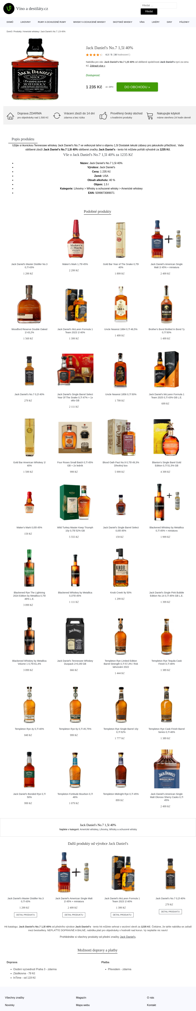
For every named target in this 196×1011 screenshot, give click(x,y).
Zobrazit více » (97, 65)
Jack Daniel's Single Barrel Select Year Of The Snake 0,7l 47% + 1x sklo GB (75, 397)
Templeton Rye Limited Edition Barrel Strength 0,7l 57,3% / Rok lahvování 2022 (121, 663)
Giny (169, 22)
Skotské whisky (122, 22)
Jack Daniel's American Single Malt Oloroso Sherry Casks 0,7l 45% (166, 797)
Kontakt (151, 1005)
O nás (150, 997)
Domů (10, 22)
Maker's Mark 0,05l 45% (29, 527)
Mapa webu (83, 1005)
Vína (142, 22)
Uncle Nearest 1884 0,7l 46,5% (120, 329)
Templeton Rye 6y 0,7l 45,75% (75, 729)
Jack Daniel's (167, 62)
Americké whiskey (31, 31)
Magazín (81, 997)
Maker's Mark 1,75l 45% (75, 264)
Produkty (17, 31)
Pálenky (184, 22)
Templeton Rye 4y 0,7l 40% (29, 729)
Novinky (9, 1005)
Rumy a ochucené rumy (52, 22)
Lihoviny (26, 22)
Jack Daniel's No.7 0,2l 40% (29, 394)
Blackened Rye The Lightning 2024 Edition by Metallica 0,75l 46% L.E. (29, 595)
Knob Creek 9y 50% (121, 592)
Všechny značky (14, 997)
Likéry (155, 22)
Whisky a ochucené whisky (89, 22)
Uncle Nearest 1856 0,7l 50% (120, 394)
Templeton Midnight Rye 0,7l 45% (121, 794)
